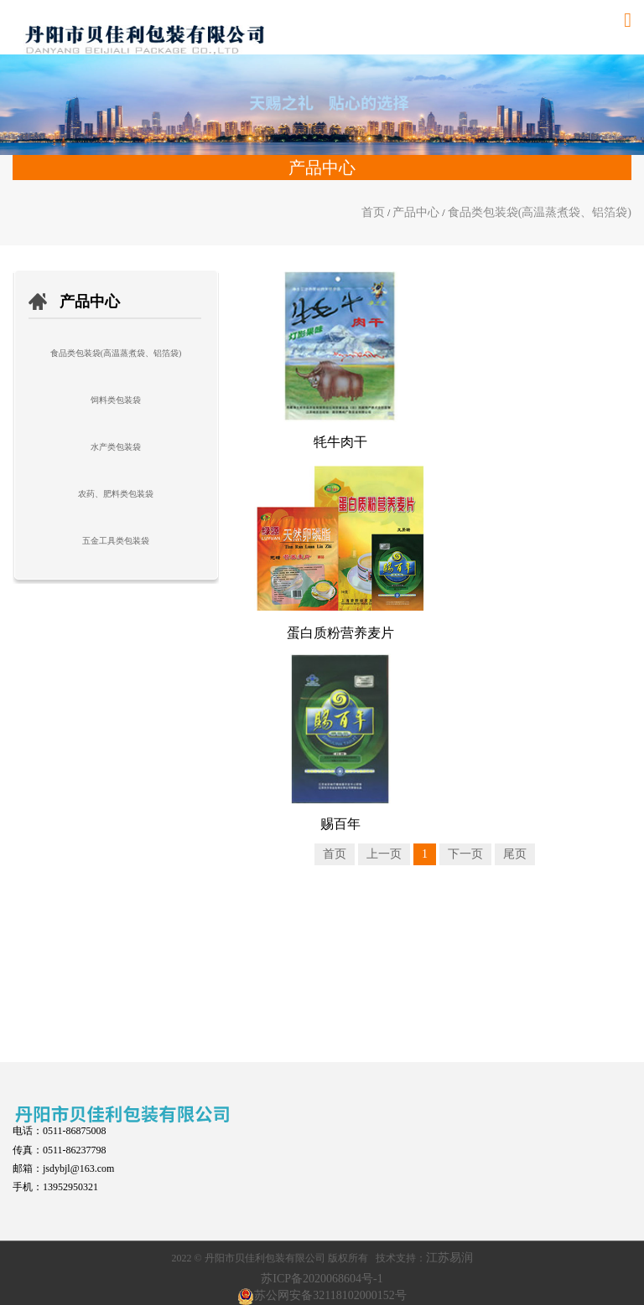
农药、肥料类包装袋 (115, 493)
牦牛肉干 (340, 442)
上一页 (384, 854)
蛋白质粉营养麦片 (340, 633)
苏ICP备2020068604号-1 (321, 1278)
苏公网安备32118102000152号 (330, 1295)
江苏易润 (449, 1257)
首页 (373, 212)
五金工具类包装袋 (115, 540)
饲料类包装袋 (116, 400)
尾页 (515, 854)
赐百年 (340, 824)
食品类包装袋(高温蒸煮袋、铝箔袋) (539, 212)
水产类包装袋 (116, 446)
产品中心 (415, 212)
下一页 (465, 854)
